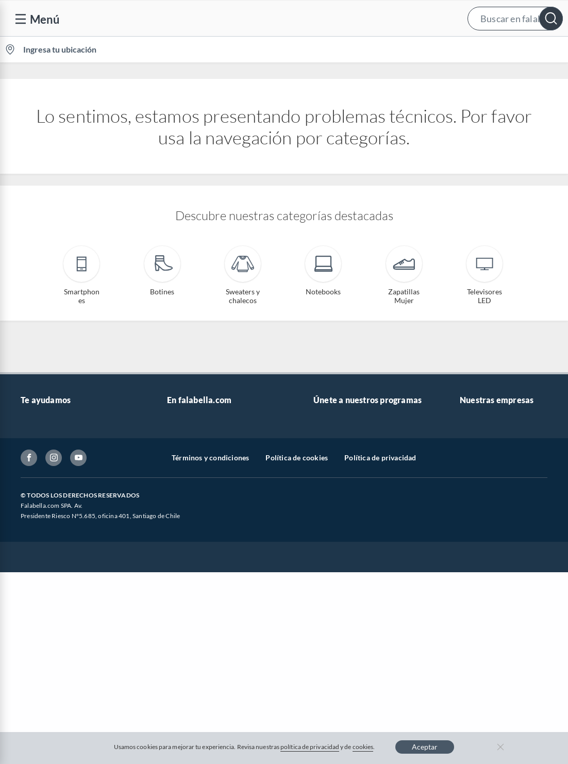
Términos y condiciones (210, 659)
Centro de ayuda (47, 439)
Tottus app (476, 587)
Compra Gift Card (49, 608)
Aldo (174, 587)
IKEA (468, 505)
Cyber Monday (190, 488)
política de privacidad (309, 747)
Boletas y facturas (49, 472)
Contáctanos (41, 422)
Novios (511, 49)
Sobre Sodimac (483, 439)
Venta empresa (190, 455)
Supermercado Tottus (494, 488)
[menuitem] (445, 49)
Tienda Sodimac (485, 472)
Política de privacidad (380, 659)
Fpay (467, 554)
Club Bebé (329, 455)
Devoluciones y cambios (59, 455)
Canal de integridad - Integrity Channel (68, 526)
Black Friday (187, 505)
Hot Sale (180, 538)
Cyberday (182, 521)
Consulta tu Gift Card (55, 591)
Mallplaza (475, 571)
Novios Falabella (339, 439)
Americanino (188, 571)
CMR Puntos (333, 422)
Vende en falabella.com (371, 49)
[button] (281, 18)
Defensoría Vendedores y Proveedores (61, 553)
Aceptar (425, 746)
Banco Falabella (485, 521)
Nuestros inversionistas (204, 439)
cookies (363, 747)
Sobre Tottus (480, 455)
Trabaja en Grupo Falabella (210, 472)
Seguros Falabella (487, 538)
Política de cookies (296, 659)
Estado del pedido (49, 488)
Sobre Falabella (484, 422)
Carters (179, 604)
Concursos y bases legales (62, 505)
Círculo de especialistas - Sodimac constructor (367, 477)
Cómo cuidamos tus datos (62, 575)
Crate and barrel (193, 554)
